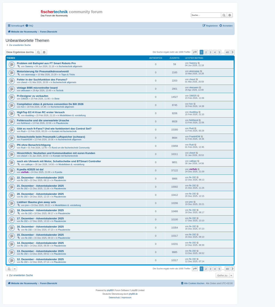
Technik (59, 90)
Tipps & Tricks (68, 74)
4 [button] (215, 52)
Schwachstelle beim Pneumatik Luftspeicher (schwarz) (51, 136)
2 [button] (206, 52)
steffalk (25, 172)
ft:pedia (58, 172)
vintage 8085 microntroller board (37, 87)
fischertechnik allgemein (70, 66)
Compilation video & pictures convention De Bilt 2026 (50, 104)
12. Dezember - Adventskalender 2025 (40, 259)
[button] (195, 52)
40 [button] (227, 52)
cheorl (24, 82)
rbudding (29, 115)
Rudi (23, 131)
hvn (23, 107)
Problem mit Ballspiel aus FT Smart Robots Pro (46, 63)
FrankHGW (26, 139)
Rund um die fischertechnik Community (71, 147)
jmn (27, 205)
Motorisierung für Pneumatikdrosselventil (43, 71)
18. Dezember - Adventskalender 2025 (40, 210)
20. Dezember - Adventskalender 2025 (40, 193)
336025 (24, 98)
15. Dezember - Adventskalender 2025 (40, 234)
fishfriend (25, 123)
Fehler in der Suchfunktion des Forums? (42, 79)
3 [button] (210, 52)
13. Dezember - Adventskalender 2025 (40, 251)
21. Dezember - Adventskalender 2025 (40, 185)
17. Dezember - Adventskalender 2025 (40, 218)
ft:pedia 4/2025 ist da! (30, 169)
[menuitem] (29, 25)
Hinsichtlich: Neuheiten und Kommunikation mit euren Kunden (56, 153)
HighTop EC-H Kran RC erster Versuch (41, 112)
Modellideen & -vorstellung (73, 115)
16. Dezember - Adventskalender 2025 (40, 226)
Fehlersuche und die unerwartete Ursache (43, 120)
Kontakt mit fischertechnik (64, 131)
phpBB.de (133, 294)
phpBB (110, 290)
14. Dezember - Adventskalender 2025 (40, 242)
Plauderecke (62, 123)
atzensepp (30, 74)
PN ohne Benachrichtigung (34, 144)
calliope (29, 164)
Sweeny (29, 66)
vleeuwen (25, 90)
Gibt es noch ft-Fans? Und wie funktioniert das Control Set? (54, 128)
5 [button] (219, 52)
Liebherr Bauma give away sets (36, 202)
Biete (56, 98)
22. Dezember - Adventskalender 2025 (40, 177)
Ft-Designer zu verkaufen (32, 95)
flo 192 (24, 180)
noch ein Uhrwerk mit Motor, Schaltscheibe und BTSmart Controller (59, 161)
